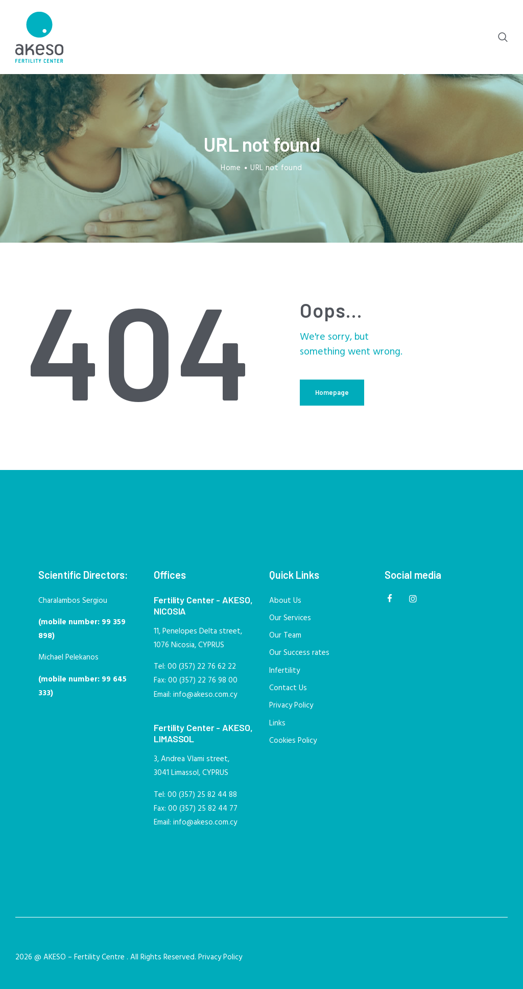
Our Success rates (299, 653)
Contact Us (288, 688)
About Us (285, 601)
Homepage (332, 392)
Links (277, 723)
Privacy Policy (291, 705)
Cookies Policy (293, 741)
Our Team (285, 635)
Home (231, 168)
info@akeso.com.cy (205, 695)
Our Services (290, 618)
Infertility (284, 671)
